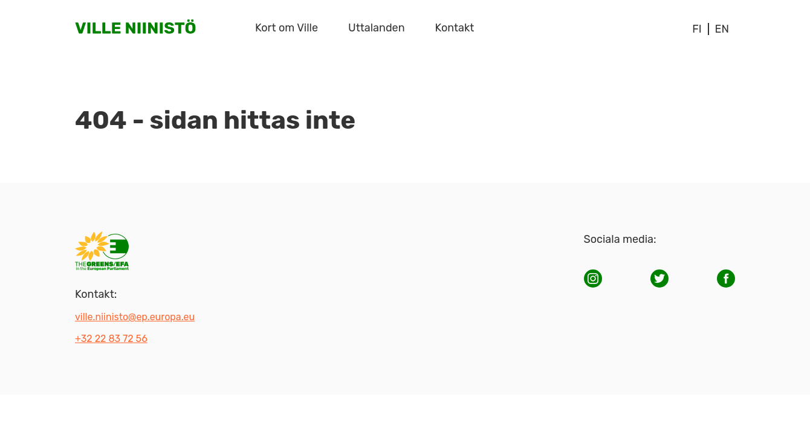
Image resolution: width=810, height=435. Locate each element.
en (722, 29)
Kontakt (455, 27)
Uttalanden (376, 27)
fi (696, 29)
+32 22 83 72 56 (111, 338)
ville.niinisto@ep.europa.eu (135, 317)
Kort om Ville (286, 27)
